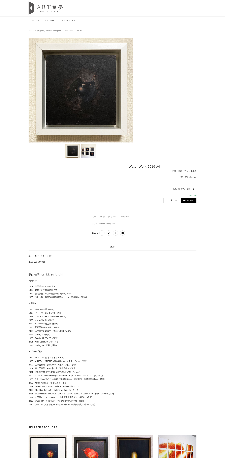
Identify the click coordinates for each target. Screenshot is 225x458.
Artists (33, 21)
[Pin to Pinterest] (115, 233)
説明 (112, 247)
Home (31, 31)
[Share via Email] (122, 233)
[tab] (112, 247)
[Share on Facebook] (101, 233)
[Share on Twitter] (108, 233)
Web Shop (67, 21)
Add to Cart (189, 200)
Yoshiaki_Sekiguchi (106, 224)
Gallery (49, 21)
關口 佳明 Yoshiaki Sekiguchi (49, 31)
